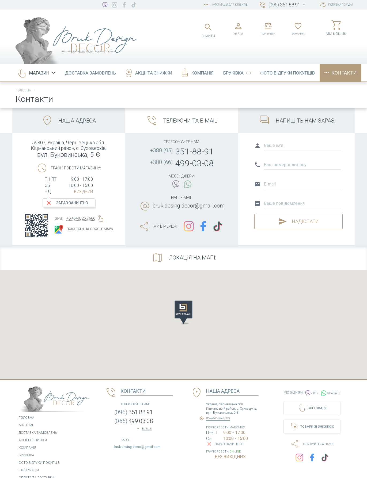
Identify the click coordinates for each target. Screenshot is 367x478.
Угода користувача (114, 471)
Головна (23, 78)
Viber (311, 379)
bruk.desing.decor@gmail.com (189, 193)
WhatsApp (332, 379)
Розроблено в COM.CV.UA (323, 471)
